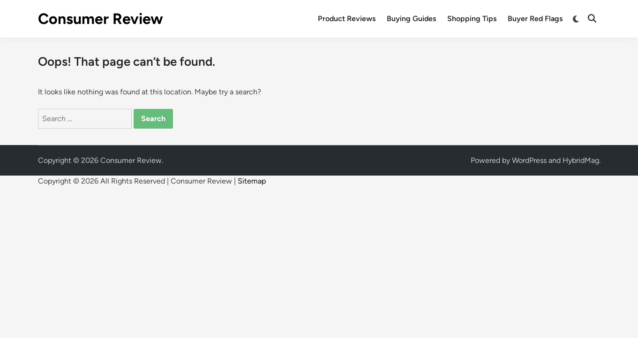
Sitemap (252, 181)
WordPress (529, 160)
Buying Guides (411, 18)
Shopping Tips (471, 18)
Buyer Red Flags (535, 18)
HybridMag (581, 160)
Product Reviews (346, 18)
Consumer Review (100, 19)
